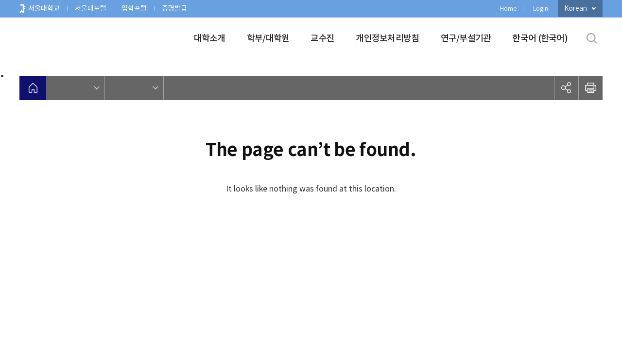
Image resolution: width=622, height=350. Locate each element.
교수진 (322, 38)
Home (508, 8)
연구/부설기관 (466, 38)
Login (540, 8)
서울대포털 (90, 8)
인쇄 (590, 88)
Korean (575, 8)
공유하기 (566, 88)
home (32, 88)
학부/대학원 (268, 38)
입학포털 (134, 8)
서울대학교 (44, 8)
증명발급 (174, 8)
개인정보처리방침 (387, 38)
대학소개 (209, 38)
